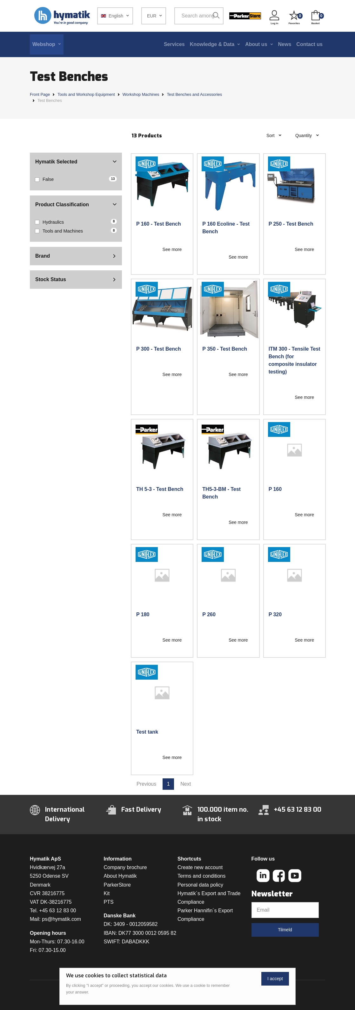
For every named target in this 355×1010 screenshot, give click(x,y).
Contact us (309, 44)
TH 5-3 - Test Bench (159, 489)
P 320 (275, 614)
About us (256, 44)
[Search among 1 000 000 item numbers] (194, 16)
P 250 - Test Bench (291, 224)
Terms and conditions (201, 876)
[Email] (285, 910)
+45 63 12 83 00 (57, 910)
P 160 (275, 489)
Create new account (200, 867)
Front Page (40, 94)
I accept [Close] (275, 978)
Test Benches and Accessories (194, 94)
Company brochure (125, 867)
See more (172, 249)
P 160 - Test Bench (158, 224)
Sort (271, 135)
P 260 (209, 614)
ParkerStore (117, 885)
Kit (107, 893)
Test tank (147, 732)
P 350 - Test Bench (224, 349)
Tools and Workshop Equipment (86, 94)
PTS (109, 902)
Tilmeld (285, 929)
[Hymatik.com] (62, 16)
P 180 (143, 614)
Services (174, 44)
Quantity (304, 135)
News (284, 44)
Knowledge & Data (212, 44)
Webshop (43, 44)
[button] (115, 16)
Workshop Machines (141, 94)
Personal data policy (200, 885)
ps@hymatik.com (61, 919)
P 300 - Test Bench (158, 349)
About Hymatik (120, 876)
